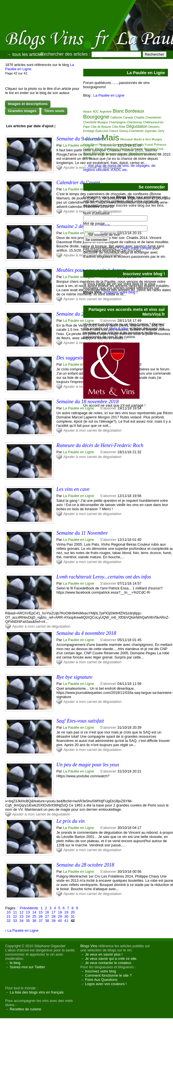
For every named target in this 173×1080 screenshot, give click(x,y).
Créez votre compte (136, 248)
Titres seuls (54, 111)
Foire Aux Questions (101, 980)
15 (40, 912)
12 (21, 912)
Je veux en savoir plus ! (104, 954)
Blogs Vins (88, 946)
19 (66, 912)
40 (60, 921)
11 (15, 912)
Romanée (137, 149)
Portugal (129, 144)
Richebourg (111, 149)
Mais (110, 137)
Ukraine (122, 153)
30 (66, 916)
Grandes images (22, 111)
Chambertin (153, 117)
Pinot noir (105, 144)
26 (40, 916)
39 (53, 921)
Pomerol (118, 144)
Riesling (125, 149)
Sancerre (111, 153)
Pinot (94, 144)
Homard (88, 139)
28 (53, 916)
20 (73, 912)
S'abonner (108, 452)
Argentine (106, 111)
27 (47, 916)
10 (8, 912)
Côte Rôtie (118, 126)
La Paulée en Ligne (78, 145)
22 (15, 916)
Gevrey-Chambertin (131, 131)
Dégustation (136, 126)
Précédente (29, 908)
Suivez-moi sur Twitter (27, 967)
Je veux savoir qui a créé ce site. (111, 958)
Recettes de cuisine (25, 1009)
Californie (116, 117)
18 (60, 912)
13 (28, 912)
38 (47, 921)
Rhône (99, 149)
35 (28, 921)
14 (34, 912)
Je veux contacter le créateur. (108, 963)
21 (8, 916)
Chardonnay (134, 122)
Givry (161, 131)
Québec (88, 149)
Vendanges (138, 153)
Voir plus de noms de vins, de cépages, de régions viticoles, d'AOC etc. (119, 167)
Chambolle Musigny (95, 122)
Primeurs (160, 144)
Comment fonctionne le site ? (108, 975)
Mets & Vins (119, 328)
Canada (128, 117)
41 (66, 921)
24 (28, 916)
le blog (15, 963)
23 (21, 916)
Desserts (153, 126)
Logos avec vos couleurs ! (106, 984)
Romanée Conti (153, 149)
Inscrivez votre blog (100, 971)
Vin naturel (154, 153)
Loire (97, 139)
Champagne (117, 122)
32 (8, 921)
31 (73, 916)
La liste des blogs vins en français (37, 992)
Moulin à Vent (142, 139)
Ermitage (89, 131)
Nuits (86, 144)
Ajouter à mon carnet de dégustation (92, 430)
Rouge (98, 153)
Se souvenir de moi (104, 235)
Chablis (139, 117)
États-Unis (101, 131)
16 (47, 912)
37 (40, 921)
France (113, 131)
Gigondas (151, 131)
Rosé (87, 154)
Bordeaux (134, 111)
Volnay (87, 158)
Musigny (157, 139)
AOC (96, 111)
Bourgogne (96, 117)
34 (21, 921)
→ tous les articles (24, 54)
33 (15, 921)
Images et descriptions (28, 104)
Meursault (126, 139)
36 (34, 921)
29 (60, 916)
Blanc (118, 111)
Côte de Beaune (101, 126)
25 (34, 916)
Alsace (87, 111)
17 (53, 912)
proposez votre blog (119, 292)
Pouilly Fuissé (144, 144)
